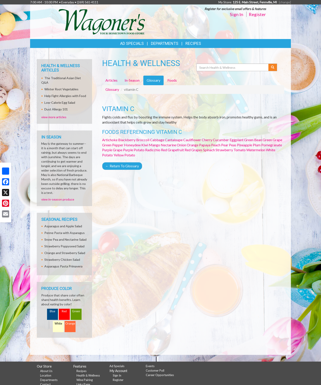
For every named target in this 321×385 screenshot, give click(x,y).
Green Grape (272, 140)
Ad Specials (132, 43)
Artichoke (109, 140)
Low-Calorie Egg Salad (59, 102)
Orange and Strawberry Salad (64, 253)
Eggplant (236, 140)
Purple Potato (133, 150)
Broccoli (142, 140)
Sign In (236, 14)
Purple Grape (112, 150)
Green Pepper (112, 145)
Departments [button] (164, 43)
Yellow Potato (124, 155)
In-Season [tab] (132, 80)
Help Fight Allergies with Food (65, 96)
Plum (257, 145)
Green (76, 311)
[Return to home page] (102, 21)
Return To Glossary (122, 166)
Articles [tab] (111, 80)
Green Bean (253, 140)
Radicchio (152, 150)
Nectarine (168, 145)
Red (64, 311)
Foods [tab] (172, 80)
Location (45, 375)
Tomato (240, 150)
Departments (49, 380)
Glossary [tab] (153, 80)
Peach (215, 145)
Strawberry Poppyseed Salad (64, 246)
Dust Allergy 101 (56, 109)
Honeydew (132, 145)
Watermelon (255, 150)
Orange (192, 145)
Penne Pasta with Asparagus (64, 233)
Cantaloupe (174, 140)
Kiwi (144, 145)
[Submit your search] (272, 67)
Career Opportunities (160, 375)
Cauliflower (192, 140)
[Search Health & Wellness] (232, 67)
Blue (52, 311)
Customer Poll (155, 370)
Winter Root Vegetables (61, 89)
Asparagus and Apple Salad (63, 226)
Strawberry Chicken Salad (62, 259)
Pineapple (244, 145)
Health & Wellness (88, 375)
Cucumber (221, 140)
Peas (232, 145)
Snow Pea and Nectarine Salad (65, 239)
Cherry (207, 140)
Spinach (209, 150)
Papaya (204, 145)
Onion (181, 145)
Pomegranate (271, 145)
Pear (224, 145)
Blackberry (127, 140)
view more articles (53, 117)
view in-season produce (57, 199)
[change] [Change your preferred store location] (285, 2)
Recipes (193, 43)
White (58, 323)
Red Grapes (193, 150)
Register (257, 14)
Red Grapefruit (172, 150)
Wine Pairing (84, 380)
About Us (46, 371)
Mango (154, 145)
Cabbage (157, 140)
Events (150, 366)
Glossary (112, 89)
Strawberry (224, 150)
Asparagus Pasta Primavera (63, 266)
